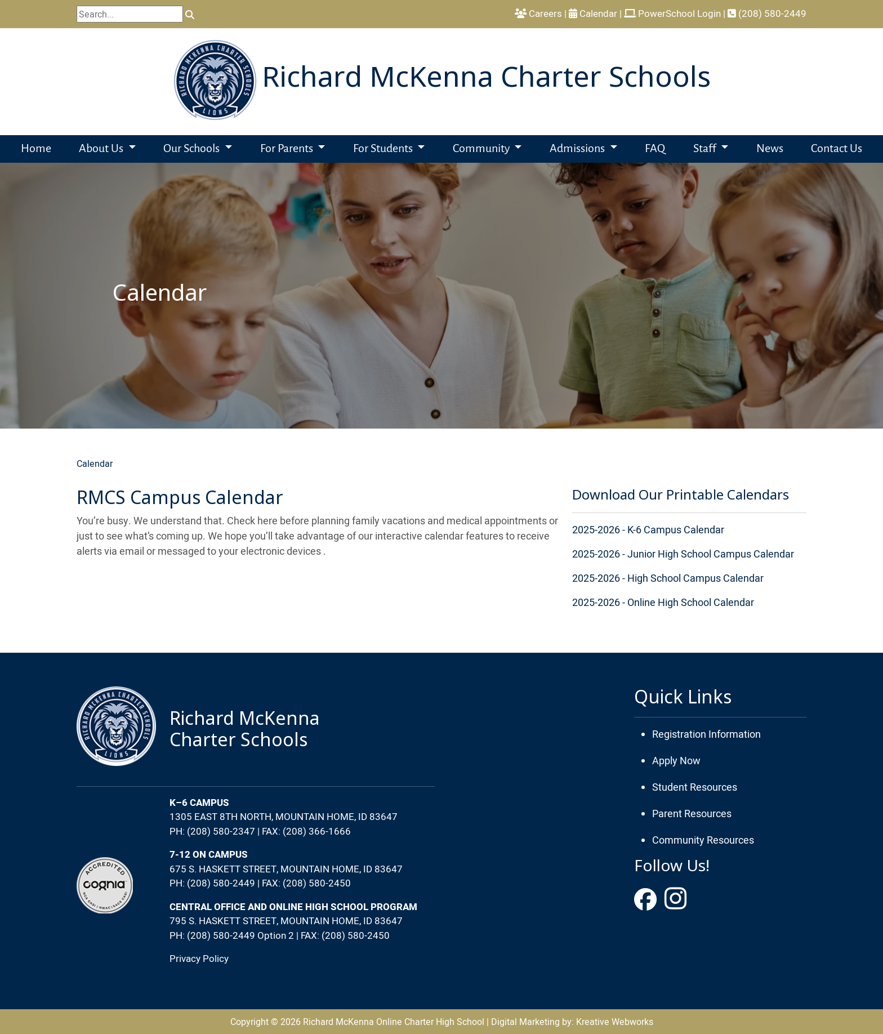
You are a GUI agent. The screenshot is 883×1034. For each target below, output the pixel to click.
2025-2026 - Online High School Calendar (663, 602)
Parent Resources (692, 813)
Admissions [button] (578, 148)
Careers (538, 13)
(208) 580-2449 (767, 13)
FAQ (655, 148)
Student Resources (694, 787)
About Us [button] (102, 148)
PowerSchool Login (672, 13)
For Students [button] (384, 148)
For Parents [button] (287, 148)
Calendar (95, 463)
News (769, 148)
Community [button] (482, 148)
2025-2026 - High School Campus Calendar (668, 578)
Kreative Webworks (614, 1021)
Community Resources (703, 840)
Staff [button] (706, 148)
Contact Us (836, 148)
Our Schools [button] (192, 148)
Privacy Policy (199, 958)
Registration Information (706, 734)
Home (36, 148)
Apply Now (676, 761)
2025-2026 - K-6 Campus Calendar (648, 530)
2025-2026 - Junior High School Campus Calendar (683, 554)
